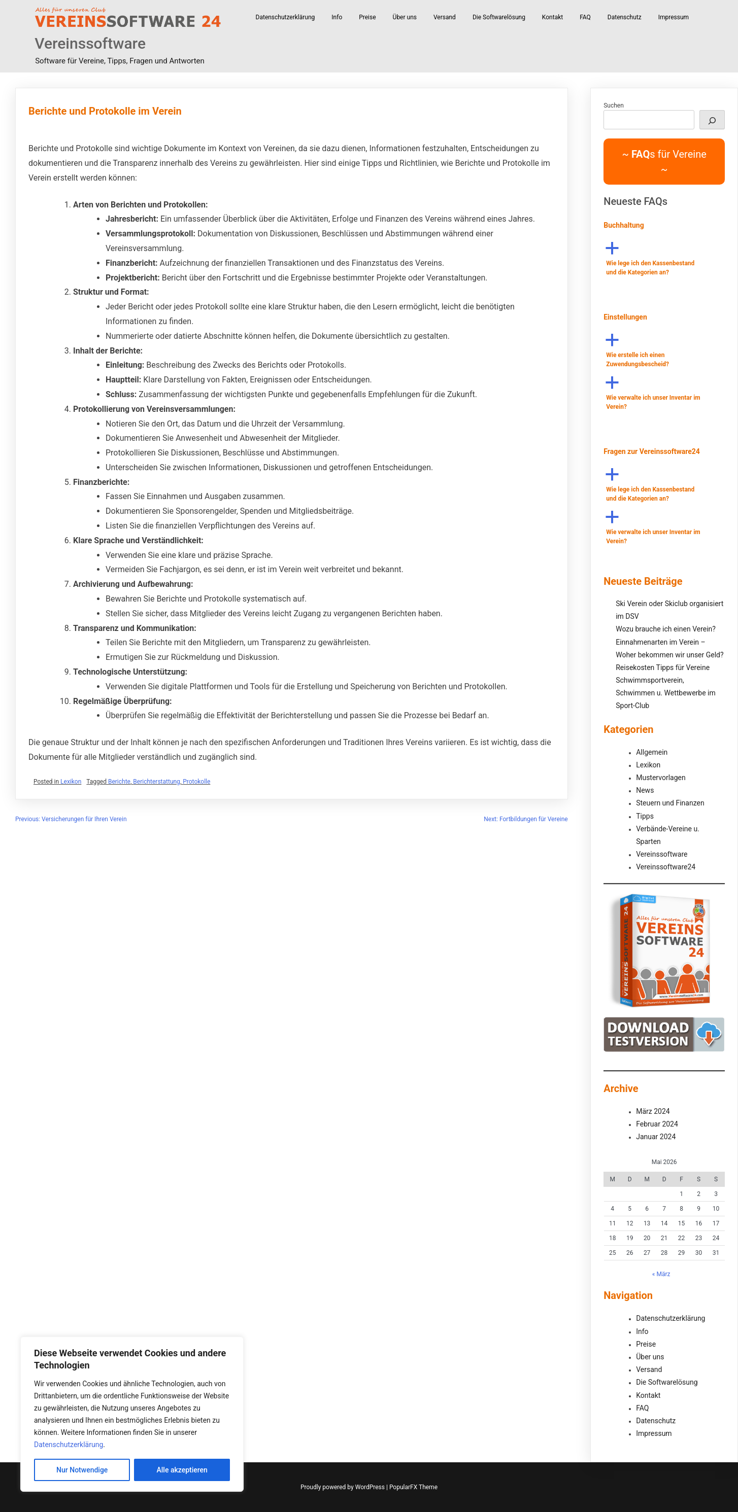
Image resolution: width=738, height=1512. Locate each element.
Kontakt (552, 17)
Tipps (645, 816)
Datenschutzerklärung (68, 1444)
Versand (444, 17)
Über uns (405, 17)
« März (661, 1274)
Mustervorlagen (660, 777)
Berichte (119, 781)
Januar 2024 (656, 1137)
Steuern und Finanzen (670, 803)
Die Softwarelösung (499, 17)
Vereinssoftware (90, 43)
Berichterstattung (156, 781)
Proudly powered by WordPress (343, 1487)
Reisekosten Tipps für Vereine (663, 667)
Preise (367, 17)
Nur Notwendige (82, 1470)
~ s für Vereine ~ (664, 161)
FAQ (585, 17)
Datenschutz (625, 17)
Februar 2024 (657, 1124)
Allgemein (651, 752)
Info (336, 17)
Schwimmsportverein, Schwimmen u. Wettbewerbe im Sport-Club (666, 693)
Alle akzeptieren (182, 1470)
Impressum (673, 17)
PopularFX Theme (413, 1487)
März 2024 (652, 1111)
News (645, 790)
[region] (132, 1414)
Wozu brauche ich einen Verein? (666, 629)
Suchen (613, 105)
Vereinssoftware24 (665, 867)
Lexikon (70, 781)
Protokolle (196, 781)
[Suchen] (712, 119)
